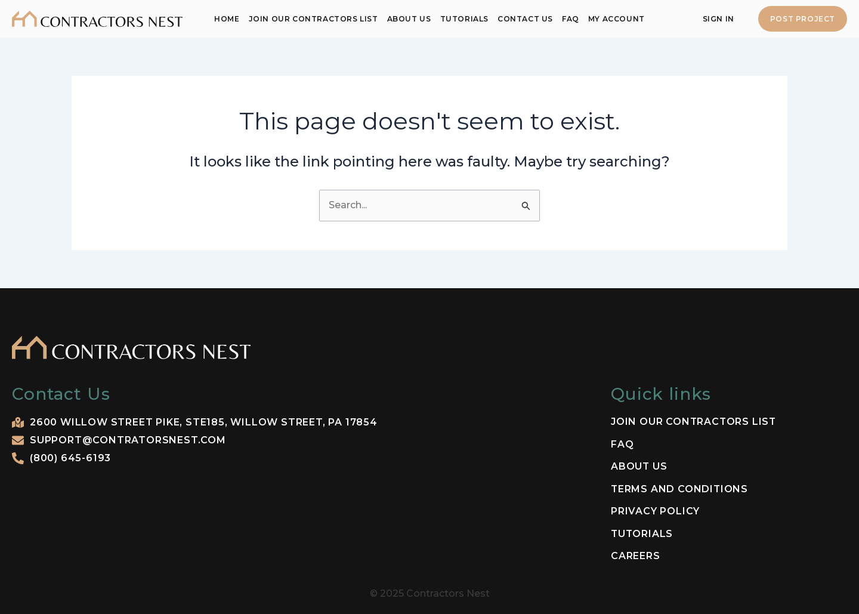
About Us (409, 19)
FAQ (570, 19)
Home (226, 19)
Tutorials (464, 19)
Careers (635, 556)
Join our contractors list (313, 19)
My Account (616, 19)
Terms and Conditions (680, 489)
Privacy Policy (655, 511)
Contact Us (525, 19)
